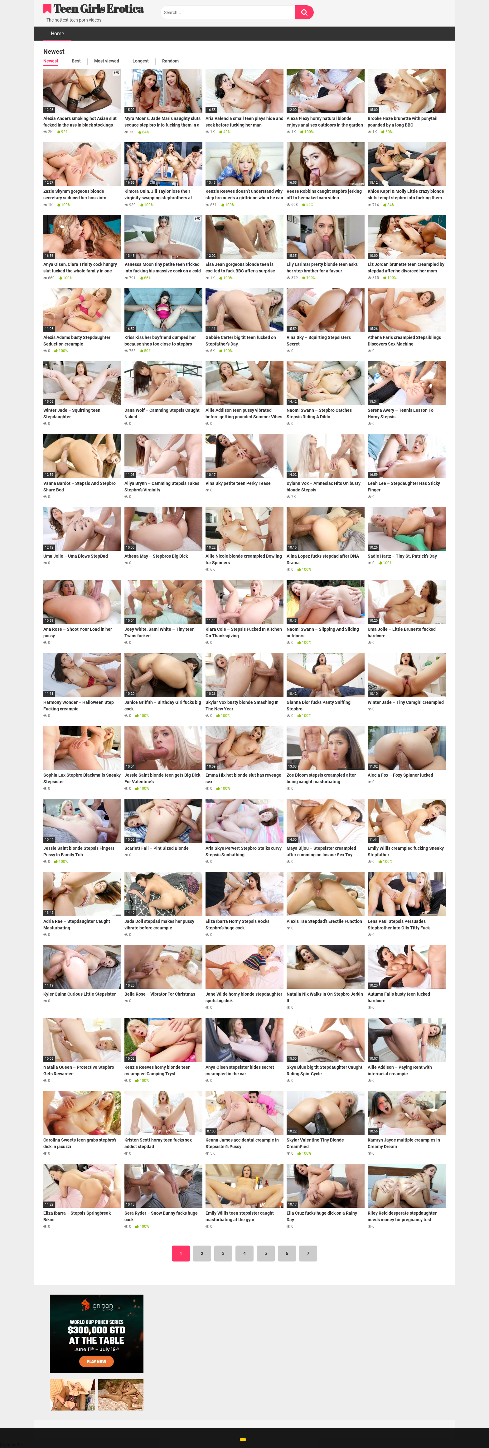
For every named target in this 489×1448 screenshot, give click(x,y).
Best (76, 60)
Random (170, 60)
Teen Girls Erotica (93, 8)
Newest (50, 60)
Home (57, 34)
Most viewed (106, 60)
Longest (141, 60)
